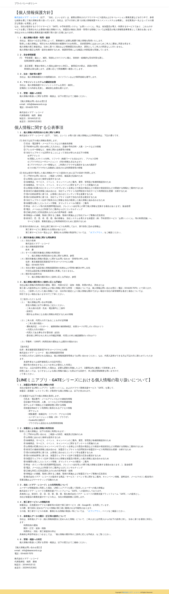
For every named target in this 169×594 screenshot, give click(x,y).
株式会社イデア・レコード (27, 17)
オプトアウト (96, 232)
